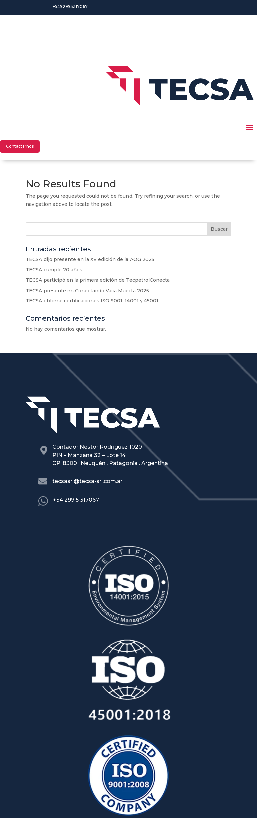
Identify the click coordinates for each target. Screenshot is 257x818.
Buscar (219, 229)
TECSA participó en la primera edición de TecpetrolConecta (98, 280)
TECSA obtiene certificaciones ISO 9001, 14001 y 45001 (92, 301)
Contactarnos (20, 146)
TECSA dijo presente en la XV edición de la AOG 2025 (90, 259)
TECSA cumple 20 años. (54, 270)
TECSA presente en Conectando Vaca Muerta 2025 (87, 291)
